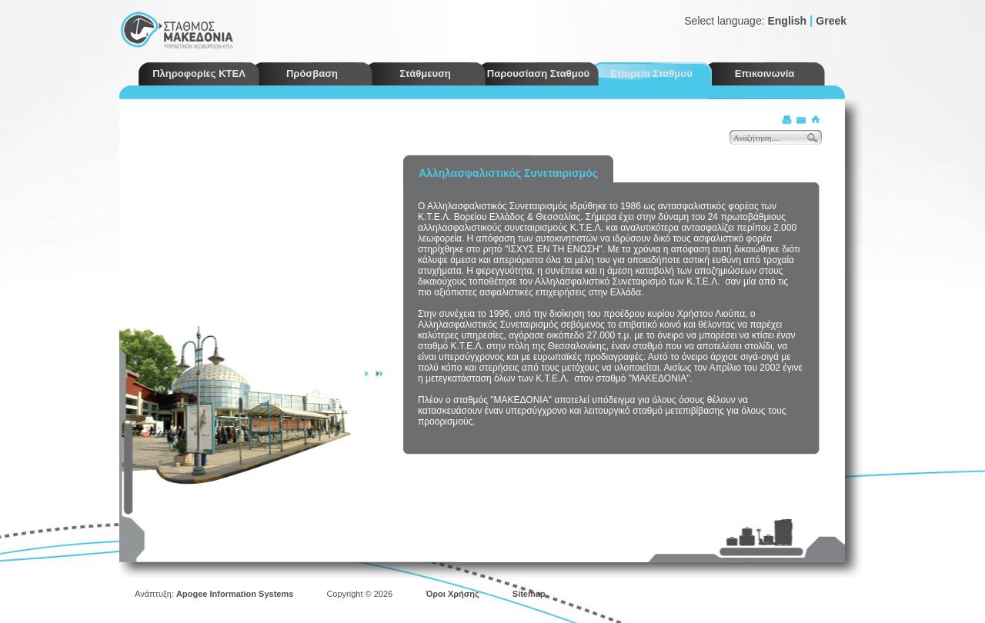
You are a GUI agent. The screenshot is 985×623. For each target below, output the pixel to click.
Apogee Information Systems (234, 593)
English (786, 21)
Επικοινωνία (765, 73)
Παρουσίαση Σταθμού (538, 73)
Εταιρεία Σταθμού (651, 73)
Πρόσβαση (312, 73)
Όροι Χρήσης (452, 593)
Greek (831, 21)
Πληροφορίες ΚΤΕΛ (198, 73)
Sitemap (529, 593)
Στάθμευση (425, 73)
